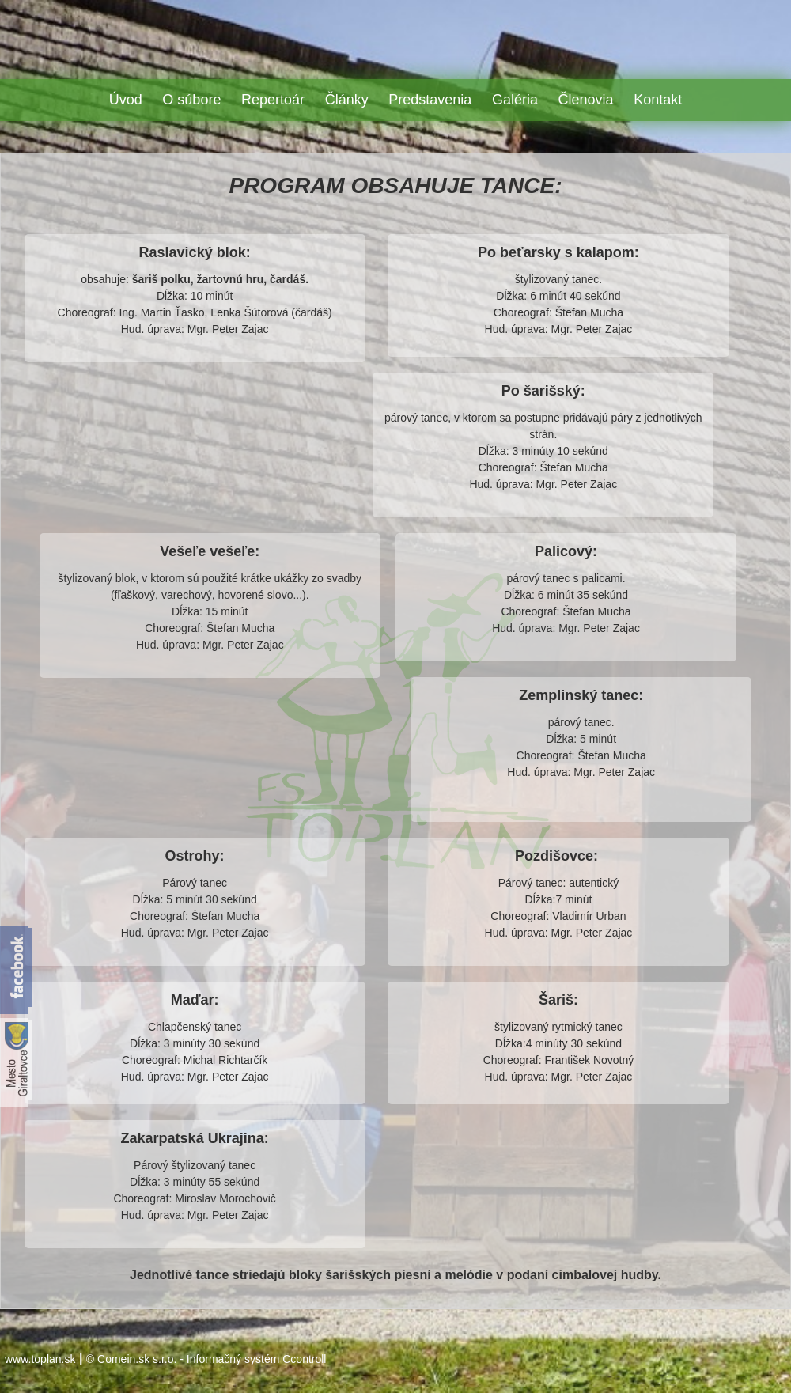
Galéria (515, 100)
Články (347, 100)
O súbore (191, 100)
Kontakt (658, 100)
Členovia (586, 100)
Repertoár (273, 100)
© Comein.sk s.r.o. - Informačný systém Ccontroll (206, 1359)
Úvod (125, 100)
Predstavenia (429, 100)
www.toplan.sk (40, 1359)
